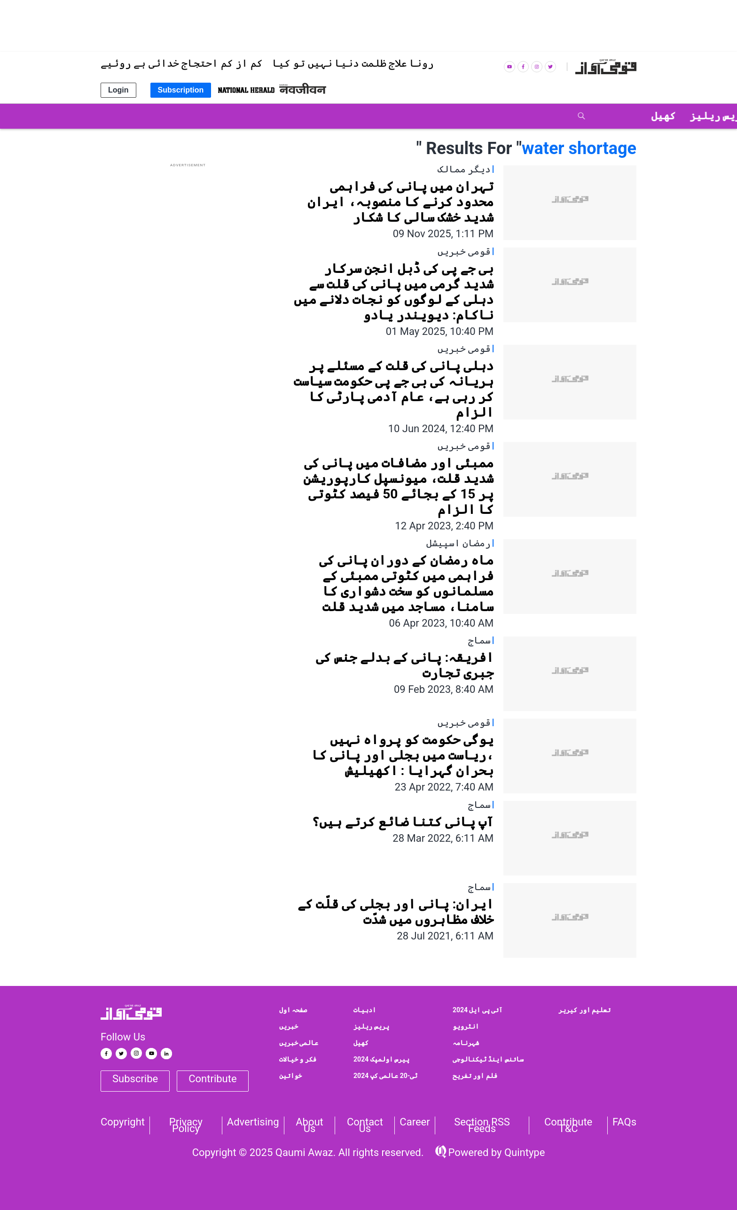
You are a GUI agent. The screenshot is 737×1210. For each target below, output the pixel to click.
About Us (309, 1125)
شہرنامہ (466, 1043)
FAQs (624, 1122)
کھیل (360, 1043)
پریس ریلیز (371, 1026)
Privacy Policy (186, 1125)
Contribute (212, 1079)
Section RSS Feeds (482, 1125)
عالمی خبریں (298, 1043)
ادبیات (364, 1010)
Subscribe (135, 1079)
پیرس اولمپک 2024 (381, 1059)
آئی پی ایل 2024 (478, 1010)
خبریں (288, 1026)
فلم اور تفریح (475, 1075)
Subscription (181, 90)
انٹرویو (466, 1026)
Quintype (523, 1152)
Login (118, 90)
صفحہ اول (293, 1010)
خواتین (290, 1075)
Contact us (365, 1125)
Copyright (123, 1122)
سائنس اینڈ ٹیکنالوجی (488, 1059)
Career (415, 1122)
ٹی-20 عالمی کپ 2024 (385, 1075)
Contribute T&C (568, 1125)
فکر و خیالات (297, 1059)
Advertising (253, 1122)
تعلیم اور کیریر (584, 1010)
